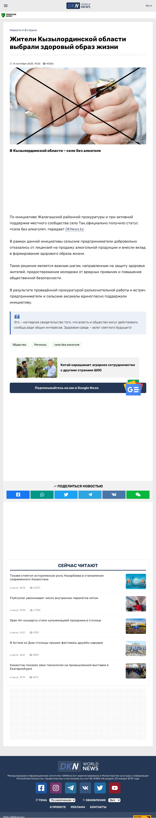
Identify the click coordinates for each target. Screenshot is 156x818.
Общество (19, 344)
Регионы (40, 344)
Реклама (78, 807)
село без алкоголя (66, 344)
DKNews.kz (74, 229)
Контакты (98, 807)
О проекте (58, 807)
